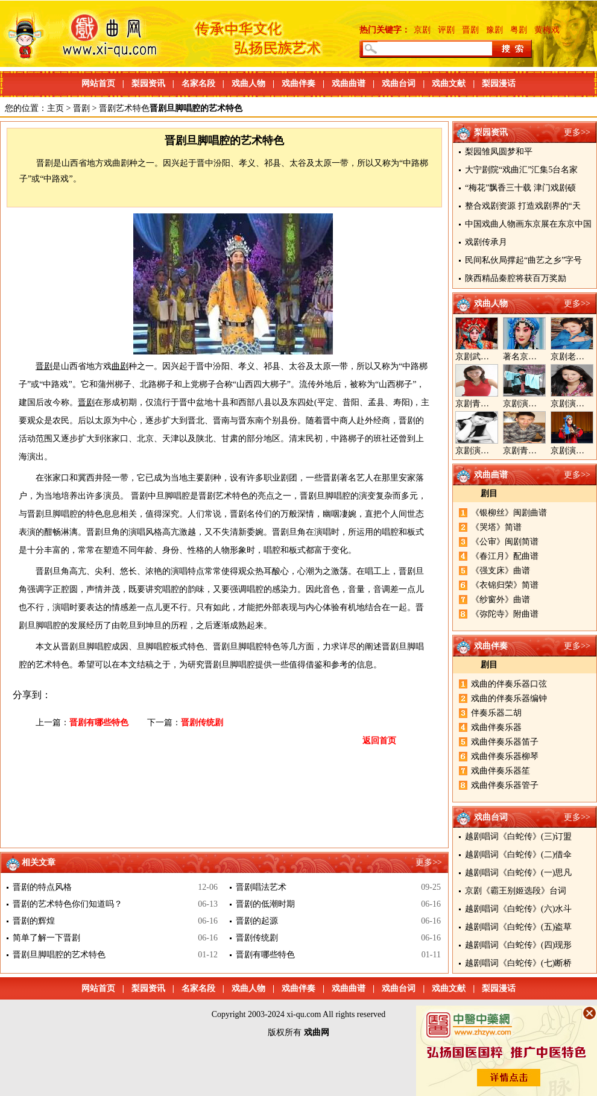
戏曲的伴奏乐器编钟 (509, 698)
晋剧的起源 (257, 920)
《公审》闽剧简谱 (505, 541)
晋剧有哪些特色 (98, 722)
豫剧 (494, 29)
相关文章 (38, 862)
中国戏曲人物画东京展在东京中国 (528, 223)
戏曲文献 (449, 83)
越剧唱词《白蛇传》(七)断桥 (518, 963)
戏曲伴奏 (298, 83)
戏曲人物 (248, 83)
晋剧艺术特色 (124, 108)
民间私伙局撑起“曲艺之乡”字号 (523, 260)
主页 (55, 108)
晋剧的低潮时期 (265, 904)
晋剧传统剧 (202, 722)
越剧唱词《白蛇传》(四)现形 (518, 945)
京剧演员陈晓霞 (484, 450)
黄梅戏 (547, 29)
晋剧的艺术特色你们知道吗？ (67, 904)
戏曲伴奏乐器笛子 (505, 741)
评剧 (446, 29)
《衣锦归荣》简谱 (505, 585)
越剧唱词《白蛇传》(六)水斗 (518, 908)
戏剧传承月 (486, 242)
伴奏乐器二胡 (496, 712)
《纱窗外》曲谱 (500, 599)
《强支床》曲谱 (500, 570)
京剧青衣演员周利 (489, 403)
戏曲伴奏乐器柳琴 (505, 756)
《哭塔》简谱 (496, 527)
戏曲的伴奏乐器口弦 (509, 683)
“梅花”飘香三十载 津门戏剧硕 (520, 187)
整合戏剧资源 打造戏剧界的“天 (523, 205)
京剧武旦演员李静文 (493, 356)
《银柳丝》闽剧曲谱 (509, 512)
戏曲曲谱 (348, 83)
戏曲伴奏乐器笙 (500, 770)
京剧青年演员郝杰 (536, 450)
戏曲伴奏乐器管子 (505, 785)
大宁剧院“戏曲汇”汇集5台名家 (521, 169)
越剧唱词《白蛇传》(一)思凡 (518, 872)
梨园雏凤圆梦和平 (498, 151)
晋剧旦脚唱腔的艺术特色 (59, 954)
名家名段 (198, 83)
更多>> (577, 132)
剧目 (489, 493)
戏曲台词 (398, 83)
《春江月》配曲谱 (505, 556)
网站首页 (98, 83)
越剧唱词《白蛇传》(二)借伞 (518, 854)
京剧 (422, 29)
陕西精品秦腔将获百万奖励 (515, 278)
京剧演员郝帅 (528, 403)
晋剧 (470, 29)
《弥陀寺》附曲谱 (505, 614)
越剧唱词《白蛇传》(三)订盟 (518, 836)
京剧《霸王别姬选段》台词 (515, 890)
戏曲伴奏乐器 (496, 727)
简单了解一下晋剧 (46, 937)
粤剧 (518, 29)
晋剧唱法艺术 (261, 887)
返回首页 (379, 740)
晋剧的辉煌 (34, 920)
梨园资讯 (148, 83)
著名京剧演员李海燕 (541, 356)
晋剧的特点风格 (42, 887)
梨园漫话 (499, 83)
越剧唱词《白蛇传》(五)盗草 (518, 926)
